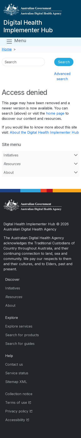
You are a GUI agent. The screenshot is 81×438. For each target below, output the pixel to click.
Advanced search (62, 76)
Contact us (14, 364)
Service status (16, 373)
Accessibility (28, 419)
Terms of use (29, 402)
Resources (11, 164)
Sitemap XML (16, 382)
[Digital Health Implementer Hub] (39, 11)
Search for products (22, 335)
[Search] (23, 62)
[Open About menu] (75, 172)
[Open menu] (16, 41)
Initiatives (10, 155)
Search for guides (20, 343)
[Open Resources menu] (75, 163)
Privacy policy (29, 410)
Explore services (18, 326)
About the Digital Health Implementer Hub (44, 132)
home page (55, 113)
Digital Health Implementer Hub (28, 26)
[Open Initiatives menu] (75, 155)
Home (7, 49)
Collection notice (18, 394)
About (8, 172)
